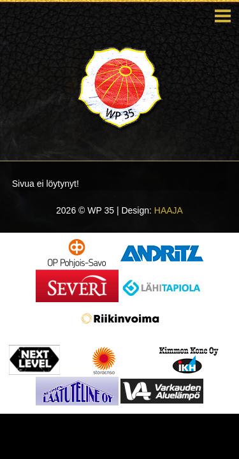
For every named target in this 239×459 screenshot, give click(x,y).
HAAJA (168, 210)
